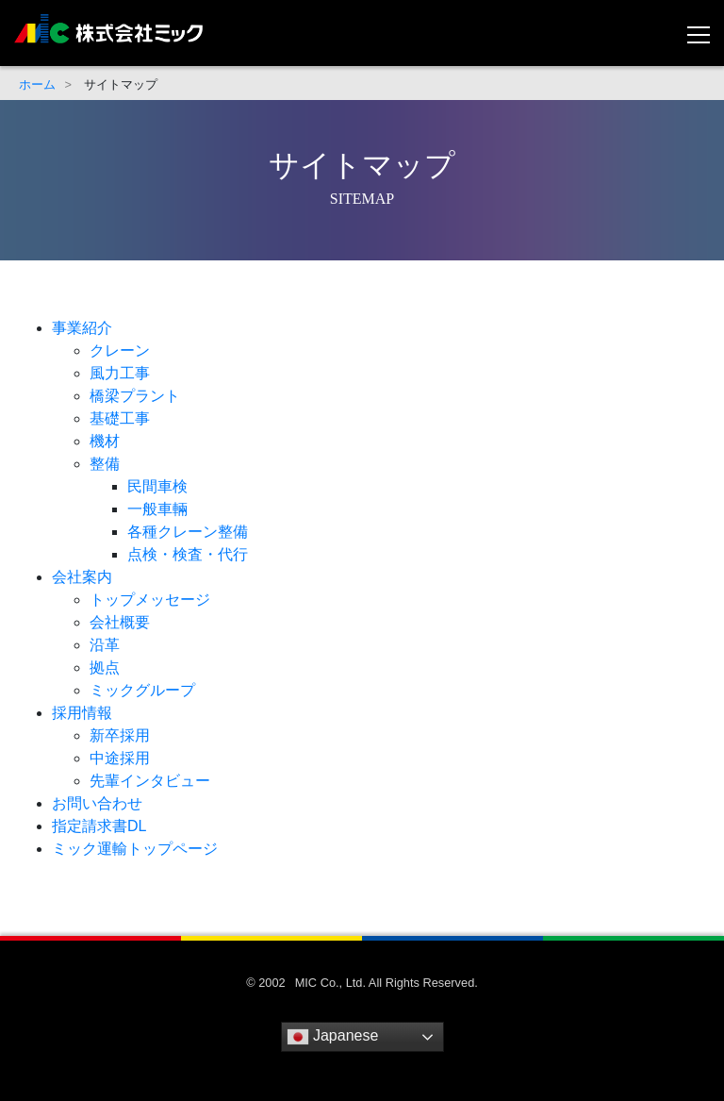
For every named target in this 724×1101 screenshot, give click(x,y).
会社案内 (82, 577)
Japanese (333, 1037)
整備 (105, 464)
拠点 (105, 667)
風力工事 (120, 373)
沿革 (105, 645)
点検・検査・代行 (187, 554)
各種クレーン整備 (187, 532)
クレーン (120, 350)
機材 (105, 441)
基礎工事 (120, 418)
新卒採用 (120, 735)
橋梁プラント (135, 396)
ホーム (37, 84)
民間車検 (157, 486)
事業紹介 (82, 328)
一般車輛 (157, 509)
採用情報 (82, 713)
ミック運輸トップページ (135, 849)
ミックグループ (142, 690)
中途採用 (120, 758)
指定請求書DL (99, 826)
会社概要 (120, 622)
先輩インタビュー (150, 781)
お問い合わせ (97, 803)
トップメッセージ (150, 600)
